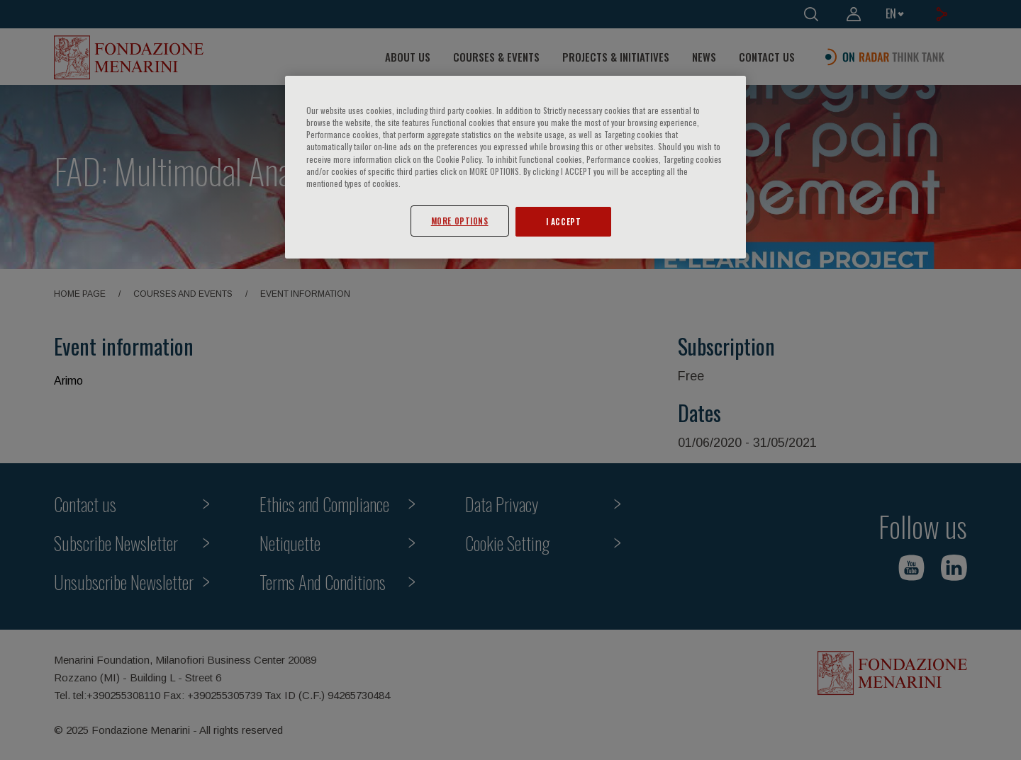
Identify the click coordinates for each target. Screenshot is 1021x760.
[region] (515, 167)
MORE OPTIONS (460, 221)
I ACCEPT (563, 221)
